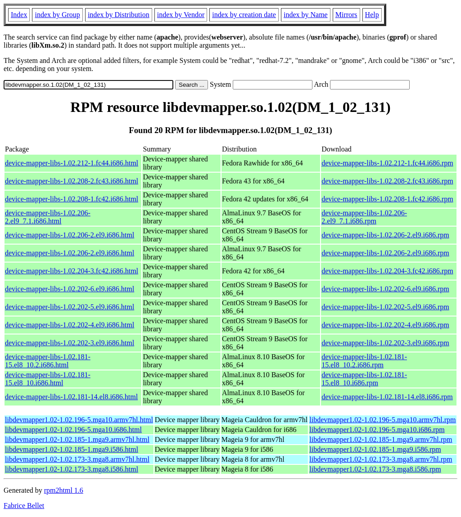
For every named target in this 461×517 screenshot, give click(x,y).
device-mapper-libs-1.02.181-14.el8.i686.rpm (387, 397)
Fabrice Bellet (24, 505)
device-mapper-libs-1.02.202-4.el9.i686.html (69, 325)
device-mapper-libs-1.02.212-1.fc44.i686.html (71, 163)
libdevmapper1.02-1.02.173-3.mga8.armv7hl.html (77, 459)
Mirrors (346, 14)
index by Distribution (118, 14)
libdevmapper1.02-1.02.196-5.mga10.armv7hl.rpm (382, 419)
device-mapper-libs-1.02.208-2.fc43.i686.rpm (387, 181)
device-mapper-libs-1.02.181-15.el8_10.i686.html (47, 379)
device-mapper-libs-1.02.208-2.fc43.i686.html (71, 181)
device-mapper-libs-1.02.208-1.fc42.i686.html (71, 199)
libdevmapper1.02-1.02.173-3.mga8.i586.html (71, 469)
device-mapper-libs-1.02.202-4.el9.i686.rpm (385, 325)
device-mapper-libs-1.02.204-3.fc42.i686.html (71, 271)
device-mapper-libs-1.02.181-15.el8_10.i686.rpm (364, 379)
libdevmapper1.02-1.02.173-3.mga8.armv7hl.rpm (380, 459)
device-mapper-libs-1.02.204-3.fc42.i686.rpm (387, 271)
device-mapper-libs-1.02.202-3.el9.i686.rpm (385, 343)
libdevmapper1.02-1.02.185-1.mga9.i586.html (71, 449)
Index (19, 14)
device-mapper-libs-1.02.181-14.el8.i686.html (71, 397)
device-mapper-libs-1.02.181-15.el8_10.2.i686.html (47, 361)
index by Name (306, 14)
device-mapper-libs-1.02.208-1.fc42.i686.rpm (387, 199)
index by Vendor (180, 14)
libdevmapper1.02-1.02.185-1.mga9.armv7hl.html (77, 439)
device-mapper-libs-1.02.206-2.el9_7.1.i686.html (47, 217)
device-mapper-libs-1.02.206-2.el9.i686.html (69, 235)
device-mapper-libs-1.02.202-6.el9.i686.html (69, 289)
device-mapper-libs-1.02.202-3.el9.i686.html (69, 343)
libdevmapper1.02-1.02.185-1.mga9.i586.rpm (375, 449)
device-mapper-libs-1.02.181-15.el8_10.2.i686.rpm (364, 361)
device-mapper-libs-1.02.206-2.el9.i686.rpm (385, 235)
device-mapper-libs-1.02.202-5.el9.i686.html (69, 307)
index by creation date (244, 14)
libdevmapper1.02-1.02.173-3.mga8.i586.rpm (375, 469)
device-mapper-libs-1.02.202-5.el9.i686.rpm (385, 307)
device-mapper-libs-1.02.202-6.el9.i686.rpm (385, 289)
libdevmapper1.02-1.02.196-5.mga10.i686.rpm (376, 429)
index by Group (57, 14)
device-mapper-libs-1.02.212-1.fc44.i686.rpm (387, 163)
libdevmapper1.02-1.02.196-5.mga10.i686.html (73, 429)
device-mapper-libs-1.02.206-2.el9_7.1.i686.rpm (364, 217)
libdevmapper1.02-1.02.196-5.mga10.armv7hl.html (79, 419)
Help (372, 14)
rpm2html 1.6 (63, 490)
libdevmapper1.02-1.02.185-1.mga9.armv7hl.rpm (380, 439)
